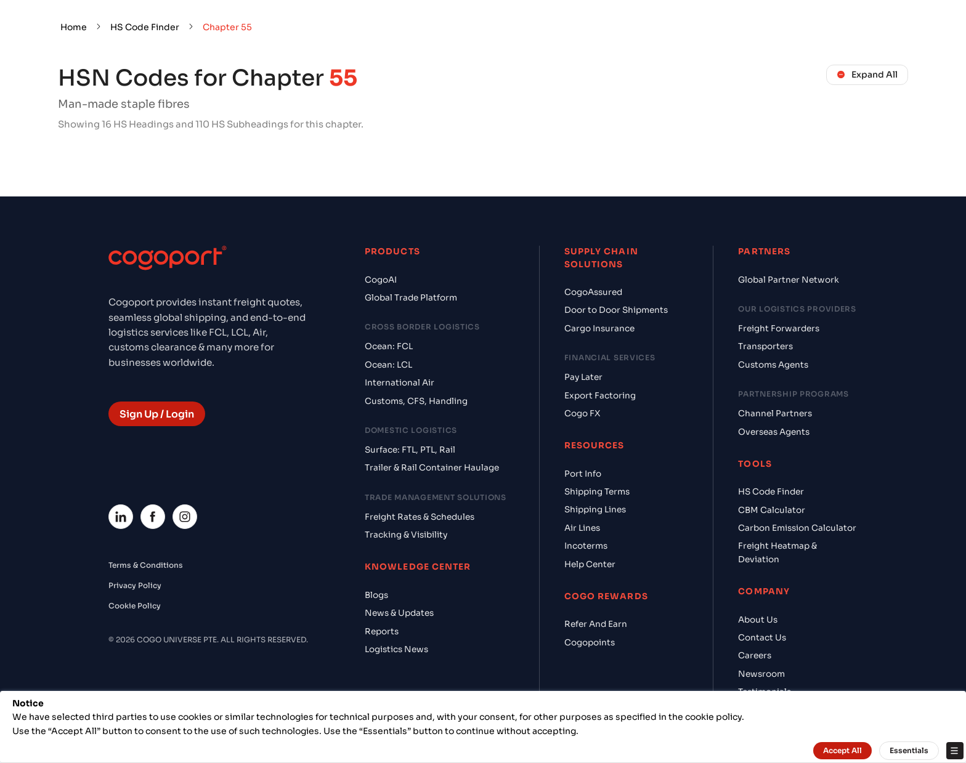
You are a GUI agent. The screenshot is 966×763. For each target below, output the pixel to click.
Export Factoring (600, 395)
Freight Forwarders (778, 328)
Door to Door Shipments (616, 310)
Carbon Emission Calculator (797, 528)
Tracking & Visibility (406, 535)
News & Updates (399, 613)
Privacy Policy (134, 585)
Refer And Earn (595, 624)
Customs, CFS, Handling (416, 401)
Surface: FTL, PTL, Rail (410, 450)
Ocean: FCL (389, 346)
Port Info (582, 474)
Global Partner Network (788, 280)
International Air (399, 382)
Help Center (589, 564)
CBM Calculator (771, 510)
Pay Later (583, 377)
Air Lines (582, 528)
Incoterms (585, 546)
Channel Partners (775, 413)
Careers (754, 655)
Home (73, 27)
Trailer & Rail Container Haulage (432, 467)
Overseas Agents (774, 432)
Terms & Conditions (145, 565)
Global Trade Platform (411, 298)
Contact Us (762, 637)
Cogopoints (589, 642)
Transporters (765, 346)
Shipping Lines (595, 509)
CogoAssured (593, 292)
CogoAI (381, 280)
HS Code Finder (144, 27)
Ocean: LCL (388, 365)
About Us (757, 620)
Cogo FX (582, 413)
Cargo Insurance (599, 328)
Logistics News (396, 649)
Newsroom (761, 674)
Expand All (867, 74)
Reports (382, 631)
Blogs (376, 595)
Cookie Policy (134, 605)
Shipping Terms (597, 491)
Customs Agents (773, 365)
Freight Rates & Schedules (419, 517)
